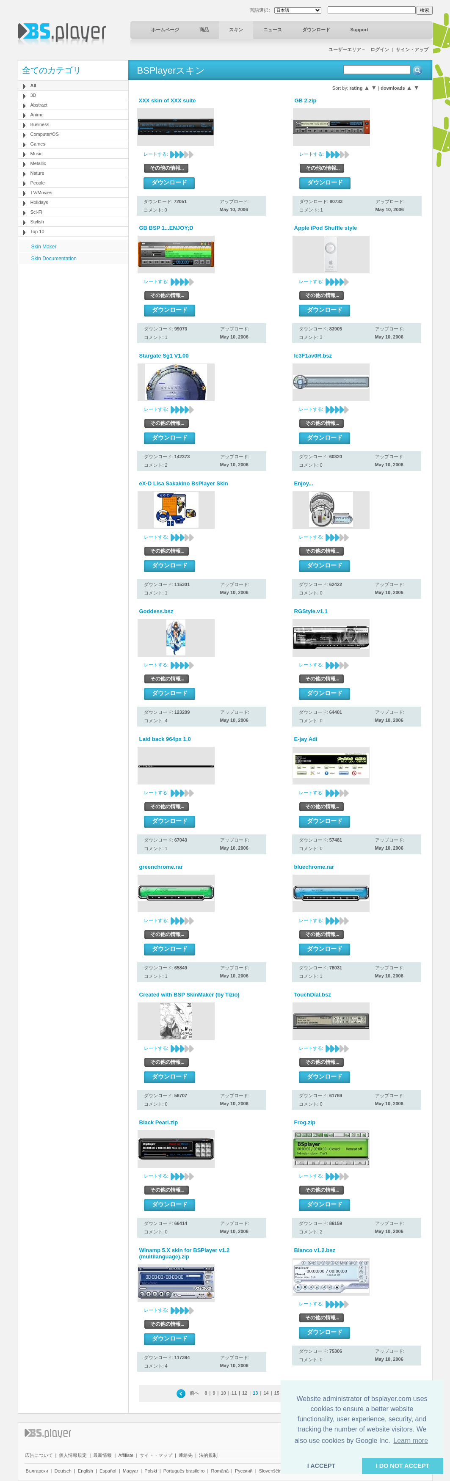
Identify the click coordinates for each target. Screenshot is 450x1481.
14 (265, 1393)
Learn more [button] (410, 1440)
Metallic (38, 163)
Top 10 (37, 231)
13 (255, 1393)
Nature (37, 173)
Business (40, 124)
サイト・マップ (156, 1455)
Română (220, 1470)
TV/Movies (41, 192)
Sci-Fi (36, 212)
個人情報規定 (73, 1455)
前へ (194, 1393)
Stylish (37, 221)
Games (37, 143)
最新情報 (102, 1455)
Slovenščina (271, 1470)
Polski (150, 1470)
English (85, 1470)
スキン (236, 29)
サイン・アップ (412, 49)
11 (234, 1393)
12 (244, 1393)
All (33, 85)
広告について (39, 1455)
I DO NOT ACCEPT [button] (403, 1465)
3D (33, 95)
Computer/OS (44, 134)
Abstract (38, 104)
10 (223, 1393)
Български (37, 1470)
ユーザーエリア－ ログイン (359, 49)
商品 (204, 29)
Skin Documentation (54, 259)
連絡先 (186, 1455)
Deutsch (62, 1470)
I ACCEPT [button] (321, 1465)
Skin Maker (44, 247)
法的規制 (208, 1455)
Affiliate (125, 1455)
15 (276, 1393)
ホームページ (165, 29)
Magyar (130, 1470)
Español (107, 1470)
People (37, 182)
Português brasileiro (184, 1470)
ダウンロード (316, 29)
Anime (37, 114)
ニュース (272, 29)
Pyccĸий (244, 1470)
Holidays (39, 202)
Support (359, 29)
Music (36, 153)
